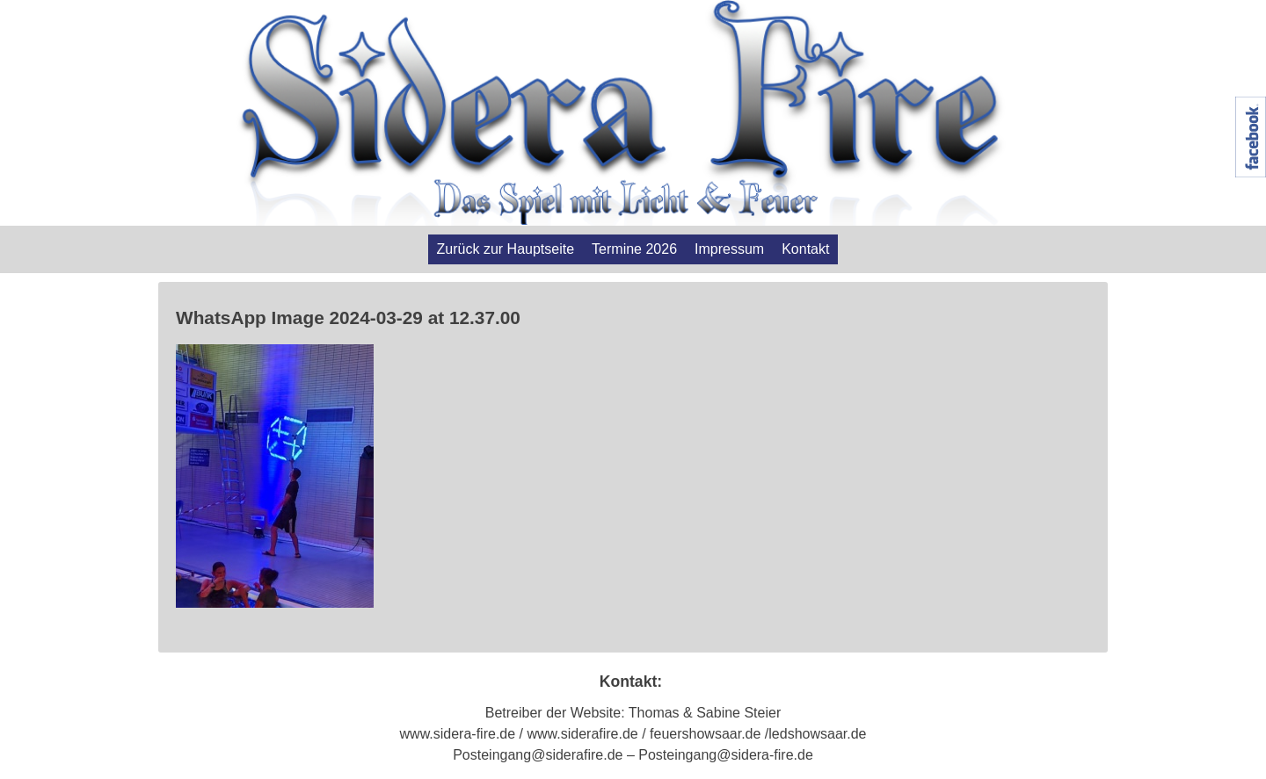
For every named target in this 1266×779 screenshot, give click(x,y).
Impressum (729, 249)
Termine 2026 (634, 249)
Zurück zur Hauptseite (506, 249)
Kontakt (805, 249)
